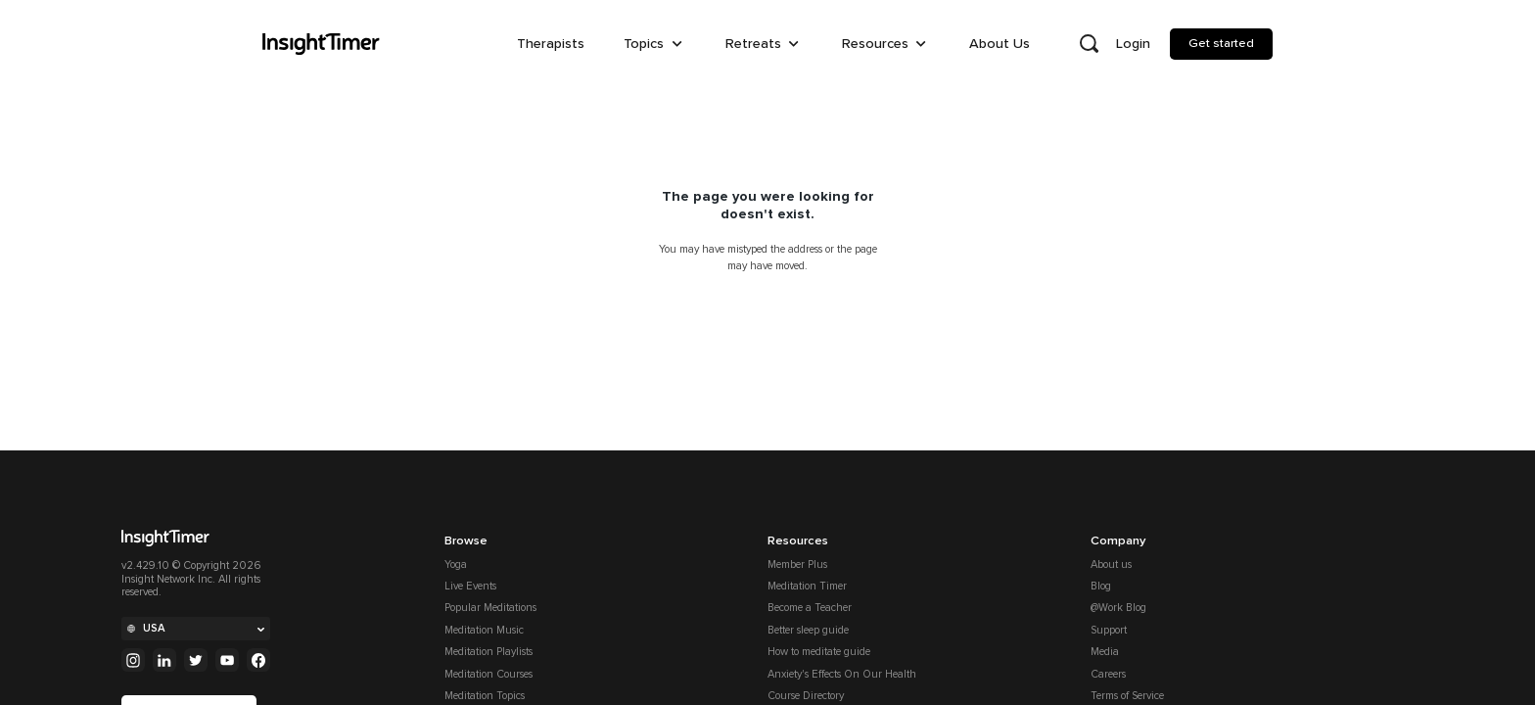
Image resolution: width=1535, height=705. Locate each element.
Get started (1221, 43)
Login (1133, 43)
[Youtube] (227, 660)
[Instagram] (133, 660)
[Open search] (1088, 44)
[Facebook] (258, 660)
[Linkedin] (164, 660)
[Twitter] (196, 660)
